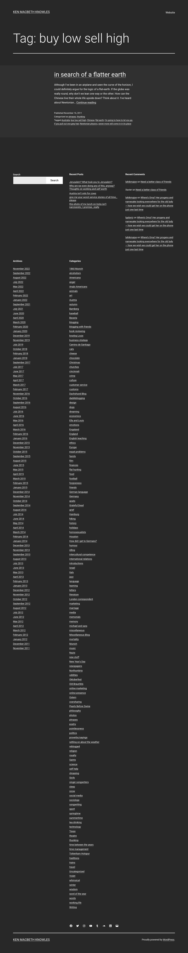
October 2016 (20, 398)
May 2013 (18, 572)
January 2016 (20, 438)
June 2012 (18, 617)
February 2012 (20, 634)
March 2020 (19, 322)
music (72, 648)
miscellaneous (76, 630)
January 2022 (20, 300)
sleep (72, 786)
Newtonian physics (89, 124)
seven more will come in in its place (114, 124)
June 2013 (18, 567)
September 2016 (21, 402)
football (73, 478)
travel (72, 867)
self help (73, 768)
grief (71, 509)
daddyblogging (77, 398)
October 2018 (20, 349)
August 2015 (19, 460)
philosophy (75, 710)
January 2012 (20, 639)
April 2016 (18, 425)
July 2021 (18, 308)
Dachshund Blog (77, 393)
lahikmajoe (131, 181)
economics (75, 416)
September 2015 (21, 456)
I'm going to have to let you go (118, 120)
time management (78, 849)
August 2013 (19, 559)
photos (73, 715)
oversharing (75, 701)
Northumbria (76, 670)
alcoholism (75, 273)
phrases (72, 116)
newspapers (75, 666)
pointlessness (76, 728)
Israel (72, 567)
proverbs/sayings (78, 737)
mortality (74, 639)
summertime (76, 818)
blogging (73, 322)
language (74, 581)
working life (75, 902)
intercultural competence (82, 554)
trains (72, 862)
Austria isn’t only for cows (82, 193)
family (72, 456)
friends (73, 487)
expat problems (77, 451)
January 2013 (20, 585)
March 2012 (19, 630)
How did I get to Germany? (83, 541)
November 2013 (21, 550)
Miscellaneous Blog (79, 634)
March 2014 (19, 532)
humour (73, 545)
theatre (73, 835)
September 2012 (21, 603)
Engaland (74, 429)
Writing (73, 907)
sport (72, 809)
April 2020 (18, 317)
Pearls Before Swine (79, 706)
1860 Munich (76, 268)
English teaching (78, 438)
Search (16, 174)
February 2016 (20, 434)
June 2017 (18, 371)
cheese (73, 353)
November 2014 (21, 496)
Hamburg (74, 514)
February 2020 (20, 326)
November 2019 (21, 340)
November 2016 (21, 393)
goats (72, 501)
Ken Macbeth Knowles (31, 12)
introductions (76, 563)
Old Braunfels (76, 684)
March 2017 (19, 384)
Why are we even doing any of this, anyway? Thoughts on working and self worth (92, 187)
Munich (73, 643)
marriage (74, 608)
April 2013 (18, 576)
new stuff (74, 657)
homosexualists (77, 532)
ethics (72, 442)
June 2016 (18, 416)
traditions (74, 858)
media (72, 612)
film (71, 460)
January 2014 (20, 541)
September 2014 (21, 505)
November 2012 (21, 594)
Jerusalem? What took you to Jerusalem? (90, 182)
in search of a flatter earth (90, 74)
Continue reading (86, 102)
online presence (77, 693)
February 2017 (20, 389)
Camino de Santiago (79, 344)
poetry (72, 724)
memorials (74, 617)
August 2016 (19, 407)
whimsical (74, 880)
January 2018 (20, 358)
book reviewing (77, 331)
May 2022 (18, 286)
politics (73, 733)
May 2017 (18, 375)
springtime (75, 813)
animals (73, 291)
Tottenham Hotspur (79, 853)
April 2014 (18, 527)
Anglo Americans (78, 286)
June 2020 (18, 313)
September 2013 (21, 554)
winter (72, 885)
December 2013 (21, 545)
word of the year (77, 893)
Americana (75, 277)
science (73, 764)
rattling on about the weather (84, 742)
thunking (81, 116)
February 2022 (20, 295)
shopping (74, 773)
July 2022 (18, 282)
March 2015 (19, 478)
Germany (74, 496)
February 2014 (20, 536)
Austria (73, 300)
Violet (72, 876)
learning (73, 585)
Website (170, 12)
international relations (80, 559)
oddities (73, 675)
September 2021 (21, 304)
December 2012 (21, 590)
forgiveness (75, 483)
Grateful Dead (76, 505)
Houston (73, 536)
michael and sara (78, 626)
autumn (73, 304)
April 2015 (18, 474)
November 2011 (21, 648)
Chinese (90, 120)
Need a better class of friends (156, 181)
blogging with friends (80, 326)
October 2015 (20, 451)
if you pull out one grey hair (66, 124)
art (70, 295)
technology (75, 826)
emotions (74, 425)
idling (72, 550)
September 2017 (21, 362)
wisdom (73, 889)
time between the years (81, 844)
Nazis (72, 652)
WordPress (168, 939)
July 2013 (18, 563)
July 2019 (18, 344)
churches (74, 367)
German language (78, 492)
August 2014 (19, 509)
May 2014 (18, 523)
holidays (73, 527)
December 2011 (21, 643)
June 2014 (18, 518)
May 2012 (18, 621)
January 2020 (20, 331)
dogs (72, 407)
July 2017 (18, 367)
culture (73, 380)
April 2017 (18, 380)
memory (73, 621)
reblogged (74, 746)
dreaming (74, 411)
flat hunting (75, 469)
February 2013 (20, 581)
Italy (71, 572)
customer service (78, 384)
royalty (72, 755)
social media (76, 795)
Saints (72, 759)
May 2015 (18, 469)
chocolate (74, 358)
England (73, 434)
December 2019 (21, 335)
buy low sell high (78, 120)
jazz (71, 576)
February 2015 (20, 483)
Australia (66, 120)
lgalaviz (129, 217)
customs (73, 389)
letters (72, 590)
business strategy (78, 340)
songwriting (75, 804)
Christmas (74, 362)
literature (74, 594)
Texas (72, 831)
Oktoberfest (75, 679)
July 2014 (18, 514)
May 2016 (18, 420)
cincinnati (74, 371)
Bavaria (73, 317)
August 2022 (19, 277)
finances (73, 465)
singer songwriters (79, 782)
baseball (73, 313)
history (72, 523)
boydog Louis (76, 335)
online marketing (78, 688)
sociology (74, 800)
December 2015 (21, 442)
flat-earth (99, 120)
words (72, 898)
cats (71, 349)
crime (72, 375)
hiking (72, 518)
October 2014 (20, 501)
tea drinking (75, 822)
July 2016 (18, 411)
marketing (74, 603)
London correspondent (81, 599)
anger (72, 282)
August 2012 (19, 608)
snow (72, 791)
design (72, 402)
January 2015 (20, 487)
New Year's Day (77, 661)
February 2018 (20, 353)
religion (73, 751)
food (71, 474)
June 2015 (18, 465)
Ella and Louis (76, 420)
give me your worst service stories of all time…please (93, 199)
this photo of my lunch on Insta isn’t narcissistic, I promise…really (87, 205)
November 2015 (21, 447)
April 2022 (18, 291)
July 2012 (18, 612)
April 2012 (18, 626)
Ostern (72, 697)
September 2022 (21, 273)
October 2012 (20, 599)
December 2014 (21, 492)
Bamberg (74, 308)
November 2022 (21, 268)
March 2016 (19, 429)
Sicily (72, 777)
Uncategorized (76, 871)
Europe (73, 447)
